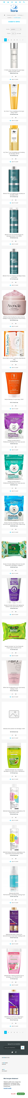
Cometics (9, 17)
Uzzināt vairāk (7, 1088)
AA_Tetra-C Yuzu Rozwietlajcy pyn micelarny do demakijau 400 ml (14, 153)
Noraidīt (13, 1094)
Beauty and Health (11, 15)
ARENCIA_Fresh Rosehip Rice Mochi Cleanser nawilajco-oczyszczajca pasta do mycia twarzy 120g (14, 318)
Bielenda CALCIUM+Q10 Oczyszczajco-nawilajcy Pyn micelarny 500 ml (14, 1017)
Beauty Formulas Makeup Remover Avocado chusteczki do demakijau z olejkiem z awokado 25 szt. (14, 565)
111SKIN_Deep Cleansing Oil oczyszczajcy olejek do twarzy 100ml (14, 70)
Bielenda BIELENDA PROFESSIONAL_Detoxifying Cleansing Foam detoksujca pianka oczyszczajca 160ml (14, 895)
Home (4, 15)
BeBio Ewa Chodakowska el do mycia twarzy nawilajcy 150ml (14, 688)
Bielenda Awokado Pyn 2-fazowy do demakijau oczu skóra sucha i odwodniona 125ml (14, 771)
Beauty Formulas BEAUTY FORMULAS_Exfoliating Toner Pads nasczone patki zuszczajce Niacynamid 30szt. (14, 483)
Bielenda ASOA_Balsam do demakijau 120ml (14, 728)
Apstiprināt (21, 1094)
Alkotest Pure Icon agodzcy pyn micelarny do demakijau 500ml (14, 194)
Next (20, 39)
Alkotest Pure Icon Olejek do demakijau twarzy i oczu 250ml (14, 276)
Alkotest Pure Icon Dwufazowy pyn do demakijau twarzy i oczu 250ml (14, 235)
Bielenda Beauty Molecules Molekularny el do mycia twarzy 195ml (14, 811)
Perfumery (20, 15)
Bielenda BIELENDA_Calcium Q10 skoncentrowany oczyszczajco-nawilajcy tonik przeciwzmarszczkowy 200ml (14, 936)
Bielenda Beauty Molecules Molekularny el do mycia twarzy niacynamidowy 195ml (14, 852)
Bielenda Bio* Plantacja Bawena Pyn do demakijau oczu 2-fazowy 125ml (14, 976)
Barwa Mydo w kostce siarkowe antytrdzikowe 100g (14, 358)
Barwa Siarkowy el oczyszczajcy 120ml (14, 399)
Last (23, 39)
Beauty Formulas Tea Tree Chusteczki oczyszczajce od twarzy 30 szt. (14, 647)
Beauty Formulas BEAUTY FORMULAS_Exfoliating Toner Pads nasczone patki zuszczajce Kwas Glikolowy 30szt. (14, 442)
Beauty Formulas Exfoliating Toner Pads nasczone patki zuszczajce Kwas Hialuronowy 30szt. (14, 524)
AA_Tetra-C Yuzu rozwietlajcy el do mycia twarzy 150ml (14, 111)
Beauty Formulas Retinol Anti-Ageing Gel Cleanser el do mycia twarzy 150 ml (14, 605)
